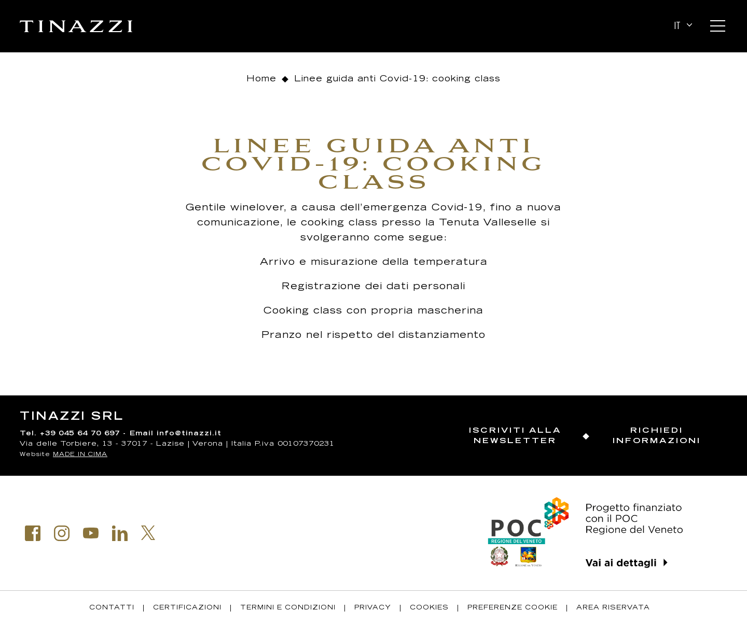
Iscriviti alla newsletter (515, 436)
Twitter (148, 532)
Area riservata (613, 608)
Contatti (111, 608)
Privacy (372, 608)
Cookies (429, 608)
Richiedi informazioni (657, 436)
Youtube (91, 533)
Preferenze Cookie (512, 608)
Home (261, 79)
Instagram (62, 533)
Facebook (32, 533)
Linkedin (120, 533)
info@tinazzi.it (189, 434)
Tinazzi (76, 26)
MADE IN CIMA (80, 455)
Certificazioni (187, 608)
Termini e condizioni (288, 608)
